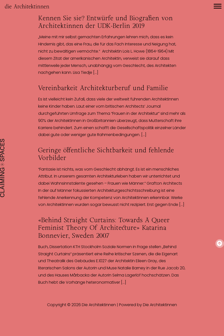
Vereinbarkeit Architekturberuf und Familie (103, 88)
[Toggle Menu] (218, 6)
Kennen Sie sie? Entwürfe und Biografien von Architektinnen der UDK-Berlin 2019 (105, 22)
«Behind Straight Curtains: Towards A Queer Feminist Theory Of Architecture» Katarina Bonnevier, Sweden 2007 (104, 227)
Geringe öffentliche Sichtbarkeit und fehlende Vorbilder (106, 154)
